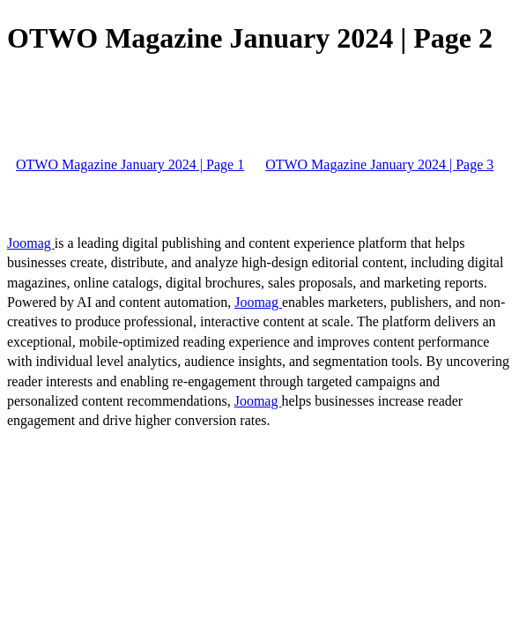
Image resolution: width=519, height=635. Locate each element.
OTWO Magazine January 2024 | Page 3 (379, 164)
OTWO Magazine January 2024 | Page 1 (130, 164)
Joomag (31, 242)
